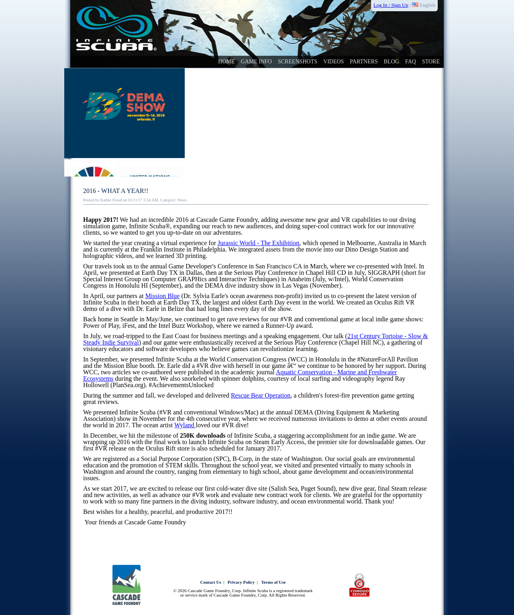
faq (410, 62)
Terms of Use (273, 582)
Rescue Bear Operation (260, 395)
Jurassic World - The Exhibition (258, 243)
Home (226, 62)
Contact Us (210, 582)
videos (333, 62)
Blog (391, 62)
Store (431, 62)
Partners (363, 62)
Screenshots (297, 62)
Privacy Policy (241, 582)
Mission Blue (162, 295)
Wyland (185, 425)
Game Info (256, 62)
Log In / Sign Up (390, 5)
